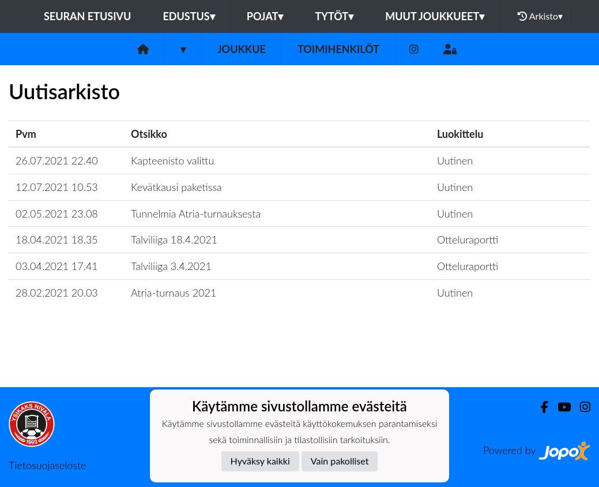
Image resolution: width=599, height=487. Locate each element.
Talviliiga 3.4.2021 (171, 266)
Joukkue (241, 49)
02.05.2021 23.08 (57, 213)
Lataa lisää (299, 362)
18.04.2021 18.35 (57, 239)
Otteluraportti (468, 239)
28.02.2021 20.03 (57, 292)
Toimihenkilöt (338, 49)
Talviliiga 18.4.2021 (174, 239)
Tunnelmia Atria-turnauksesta (196, 213)
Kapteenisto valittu (172, 160)
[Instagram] (414, 49)
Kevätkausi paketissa (176, 187)
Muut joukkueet (434, 16)
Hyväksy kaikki (260, 460)
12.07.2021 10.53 (57, 187)
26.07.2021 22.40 (57, 160)
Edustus (188, 16)
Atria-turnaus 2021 (173, 292)
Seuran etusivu (87, 16)
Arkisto (540, 16)
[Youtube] (559, 407)
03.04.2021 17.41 (57, 266)
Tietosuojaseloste (47, 465)
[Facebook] (540, 407)
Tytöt (334, 16)
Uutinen (455, 160)
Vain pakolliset (340, 460)
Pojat (265, 16)
